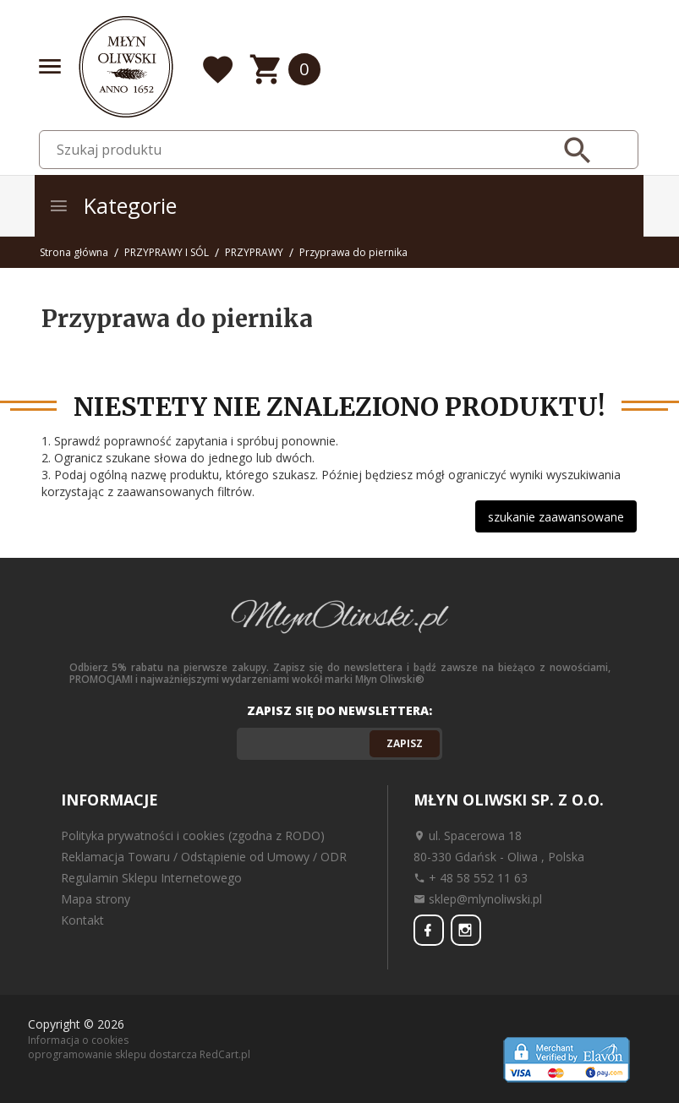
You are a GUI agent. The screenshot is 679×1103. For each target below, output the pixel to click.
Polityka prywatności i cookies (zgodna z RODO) (193, 835)
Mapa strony (95, 899)
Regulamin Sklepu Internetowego (151, 878)
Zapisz (404, 743)
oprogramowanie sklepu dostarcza (112, 1053)
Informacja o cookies (78, 1039)
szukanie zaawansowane (556, 517)
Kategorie (112, 205)
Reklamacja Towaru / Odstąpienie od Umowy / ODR (204, 857)
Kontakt (82, 920)
